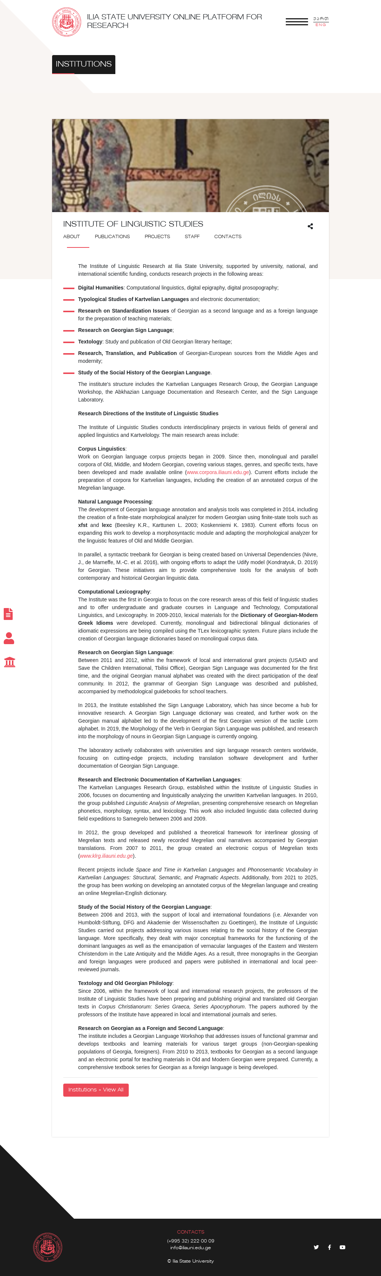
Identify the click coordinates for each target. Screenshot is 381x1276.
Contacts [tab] (227, 237)
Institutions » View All (96, 1090)
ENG (321, 25)
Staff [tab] (192, 237)
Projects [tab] (157, 237)
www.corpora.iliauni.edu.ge (218, 472)
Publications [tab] (112, 237)
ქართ (321, 19)
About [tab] (71, 237)
